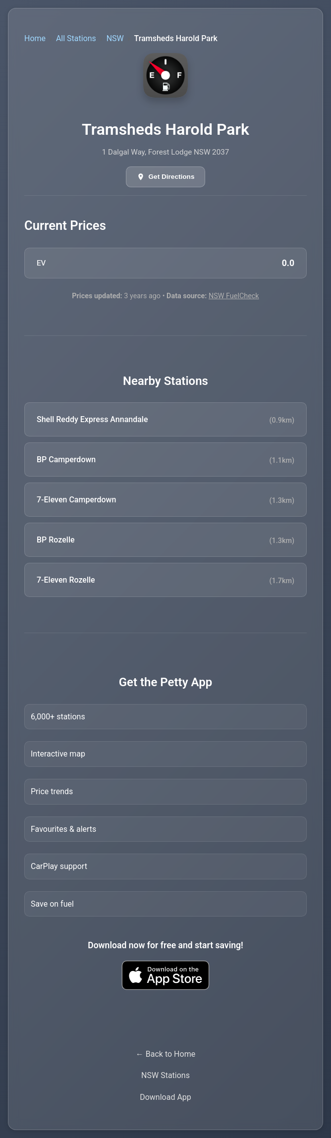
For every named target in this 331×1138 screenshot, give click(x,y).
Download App (165, 1097)
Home (35, 38)
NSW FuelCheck (234, 296)
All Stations (76, 38)
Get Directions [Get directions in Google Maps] (172, 176)
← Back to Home (165, 1054)
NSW (115, 38)
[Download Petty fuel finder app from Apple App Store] (165, 975)
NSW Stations (165, 1075)
